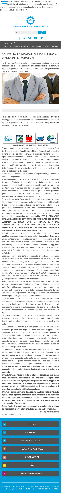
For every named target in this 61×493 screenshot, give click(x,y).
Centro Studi (21, 457)
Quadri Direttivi (21, 432)
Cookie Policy (54, 486)
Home (4, 43)
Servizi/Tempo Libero (23, 473)
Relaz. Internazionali (23, 448)
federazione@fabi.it (11, 489)
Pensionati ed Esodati (23, 440)
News (11, 43)
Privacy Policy (44, 486)
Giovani (19, 424)
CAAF (18, 465)
